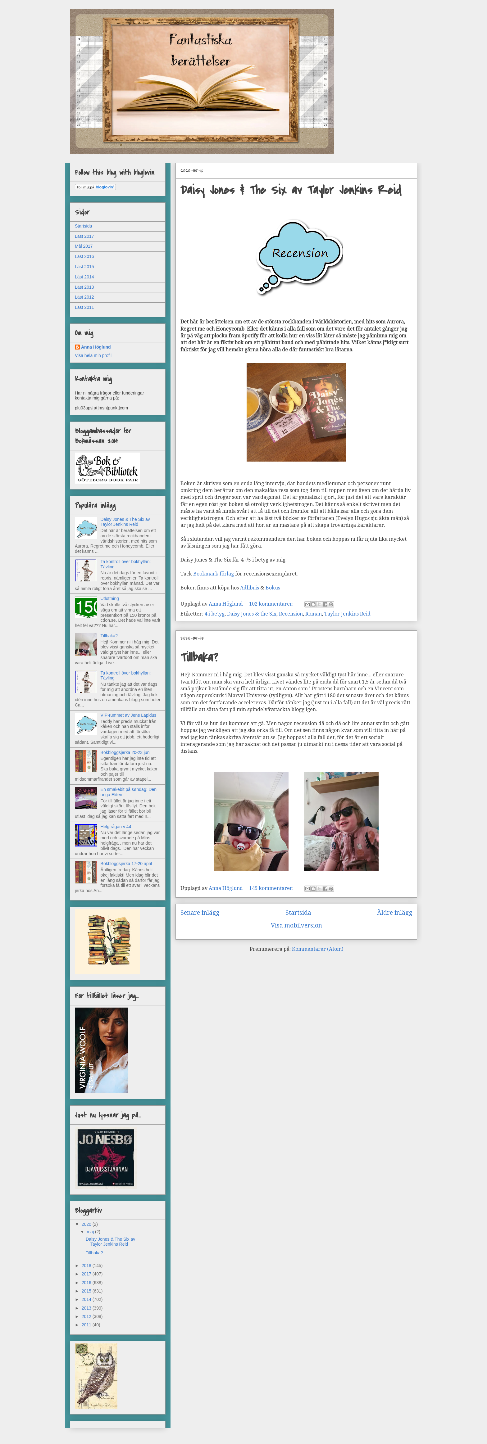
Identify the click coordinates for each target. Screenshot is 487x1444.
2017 (87, 1273)
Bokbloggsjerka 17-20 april (126, 863)
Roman (313, 614)
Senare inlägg (199, 912)
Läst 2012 (84, 297)
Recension (291, 614)
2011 (87, 1324)
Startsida (298, 912)
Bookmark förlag (213, 574)
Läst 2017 (84, 236)
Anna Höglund (96, 347)
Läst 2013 (84, 287)
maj (91, 1231)
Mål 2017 (84, 246)
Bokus (273, 588)
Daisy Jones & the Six (251, 614)
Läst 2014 (84, 276)
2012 (87, 1316)
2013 (87, 1308)
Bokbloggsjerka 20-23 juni (126, 752)
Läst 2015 (84, 266)
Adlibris (249, 588)
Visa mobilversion (296, 925)
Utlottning (110, 598)
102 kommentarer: (272, 604)
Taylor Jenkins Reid (347, 614)
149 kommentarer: (272, 888)
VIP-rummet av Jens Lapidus (129, 715)
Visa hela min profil (93, 355)
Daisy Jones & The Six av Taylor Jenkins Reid (290, 190)
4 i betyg (214, 614)
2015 (87, 1290)
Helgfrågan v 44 (116, 826)
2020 (87, 1224)
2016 (87, 1282)
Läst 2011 (84, 307)
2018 (87, 1265)
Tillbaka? (199, 657)
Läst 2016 (84, 256)
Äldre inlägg (394, 912)
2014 (87, 1299)
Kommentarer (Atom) (317, 949)
